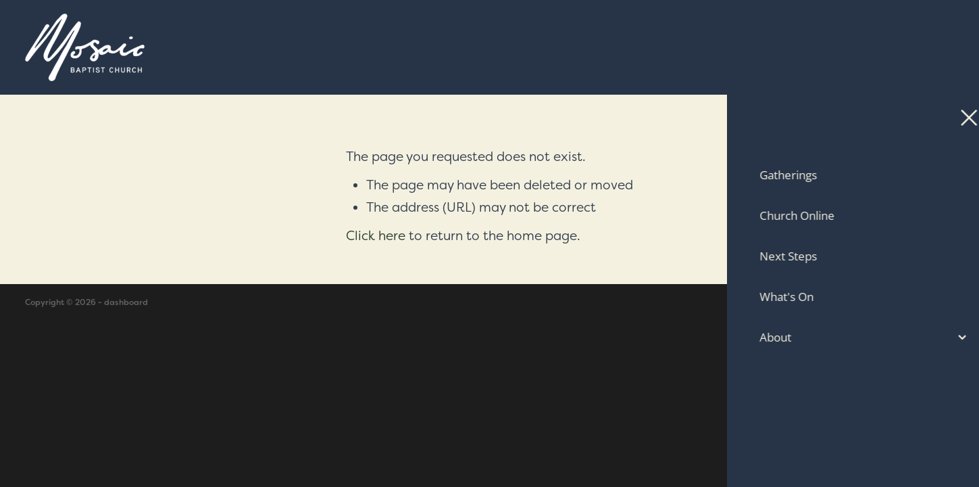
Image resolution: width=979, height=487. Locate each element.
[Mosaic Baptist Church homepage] (373, 47)
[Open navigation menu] (938, 47)
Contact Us (866, 47)
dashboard (126, 302)
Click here (375, 235)
